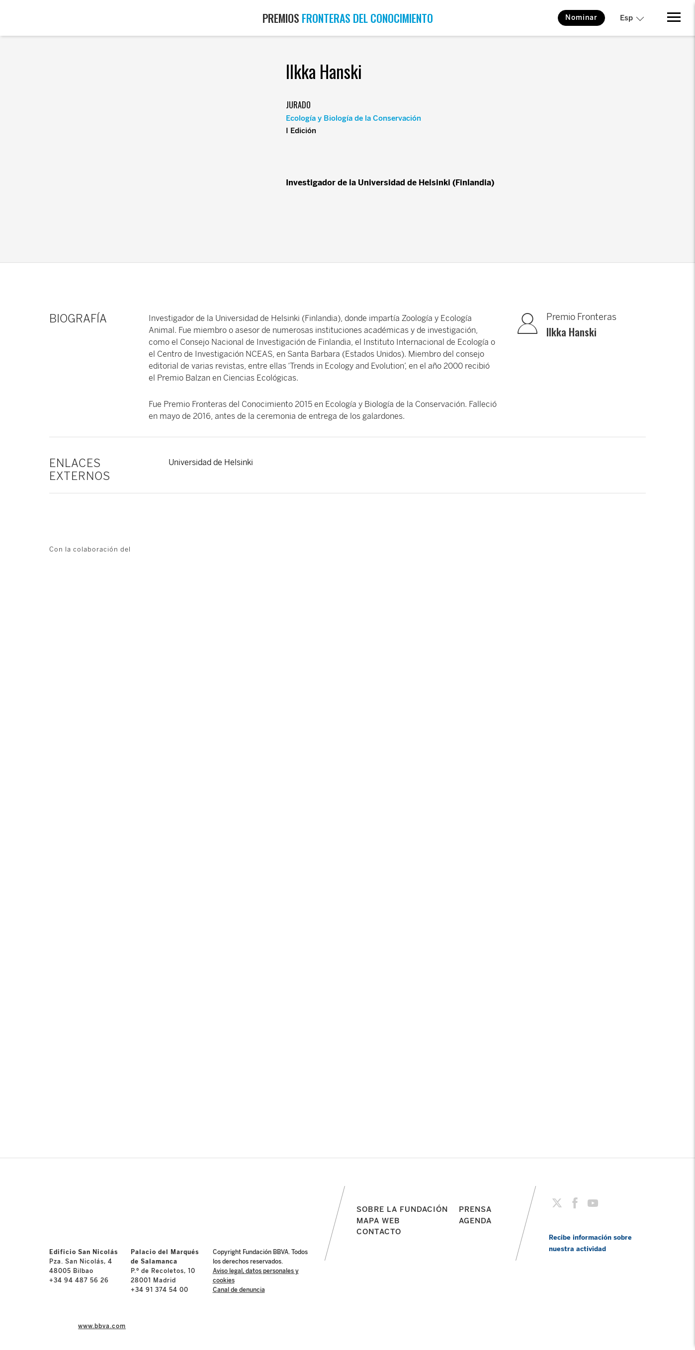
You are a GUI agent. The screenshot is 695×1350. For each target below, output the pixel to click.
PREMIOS (347, 18)
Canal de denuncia (239, 1289)
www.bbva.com (102, 1326)
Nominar (581, 17)
